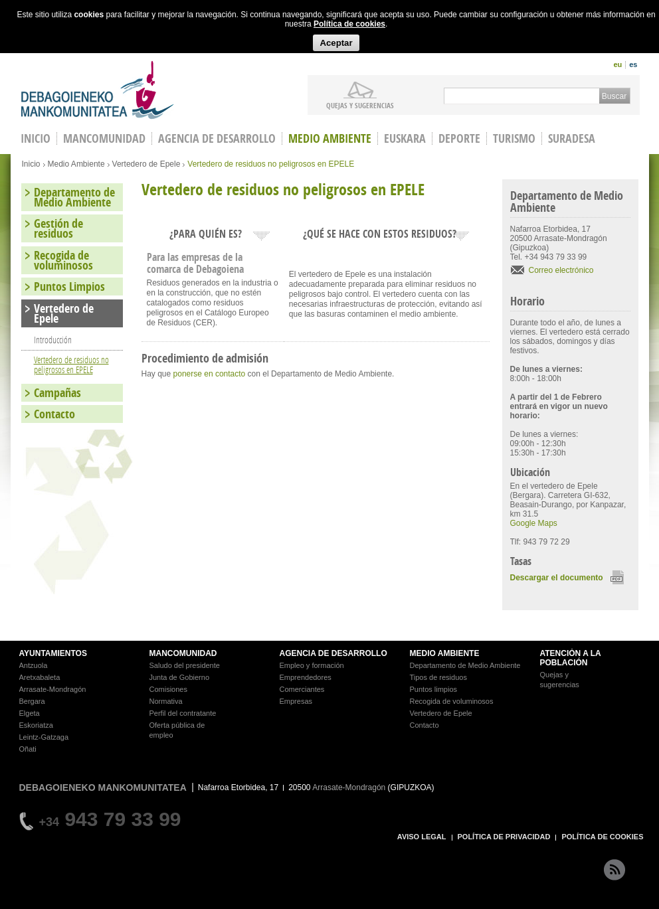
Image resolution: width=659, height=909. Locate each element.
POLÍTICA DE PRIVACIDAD (504, 837)
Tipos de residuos (438, 677)
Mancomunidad (104, 138)
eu (617, 64)
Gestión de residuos (58, 228)
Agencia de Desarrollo (217, 138)
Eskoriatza (36, 725)
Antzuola (33, 665)
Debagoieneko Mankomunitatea (97, 90)
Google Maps (533, 523)
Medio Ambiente (329, 138)
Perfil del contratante (183, 713)
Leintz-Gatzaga (44, 737)
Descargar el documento (556, 577)
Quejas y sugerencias (360, 105)
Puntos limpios (434, 689)
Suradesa (571, 138)
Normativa (166, 701)
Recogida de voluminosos (63, 260)
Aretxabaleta (39, 677)
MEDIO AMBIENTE (445, 653)
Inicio (31, 164)
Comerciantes (302, 689)
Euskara (405, 138)
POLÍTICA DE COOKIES (602, 837)
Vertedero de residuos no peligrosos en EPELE (71, 364)
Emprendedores (305, 677)
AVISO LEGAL (421, 837)
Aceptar (336, 43)
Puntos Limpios (69, 286)
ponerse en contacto (209, 373)
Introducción (53, 339)
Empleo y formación (312, 665)
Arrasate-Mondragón (52, 689)
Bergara (32, 701)
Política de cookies (349, 24)
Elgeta (29, 713)
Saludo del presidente (184, 665)
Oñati (28, 749)
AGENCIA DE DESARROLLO (333, 653)
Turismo (514, 138)
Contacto (54, 414)
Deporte (459, 138)
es (633, 64)
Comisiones (168, 689)
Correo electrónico (561, 270)
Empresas (296, 701)
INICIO (35, 138)
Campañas (57, 392)
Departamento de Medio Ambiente (74, 197)
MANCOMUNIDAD (183, 653)
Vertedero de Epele (146, 164)
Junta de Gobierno (179, 677)
